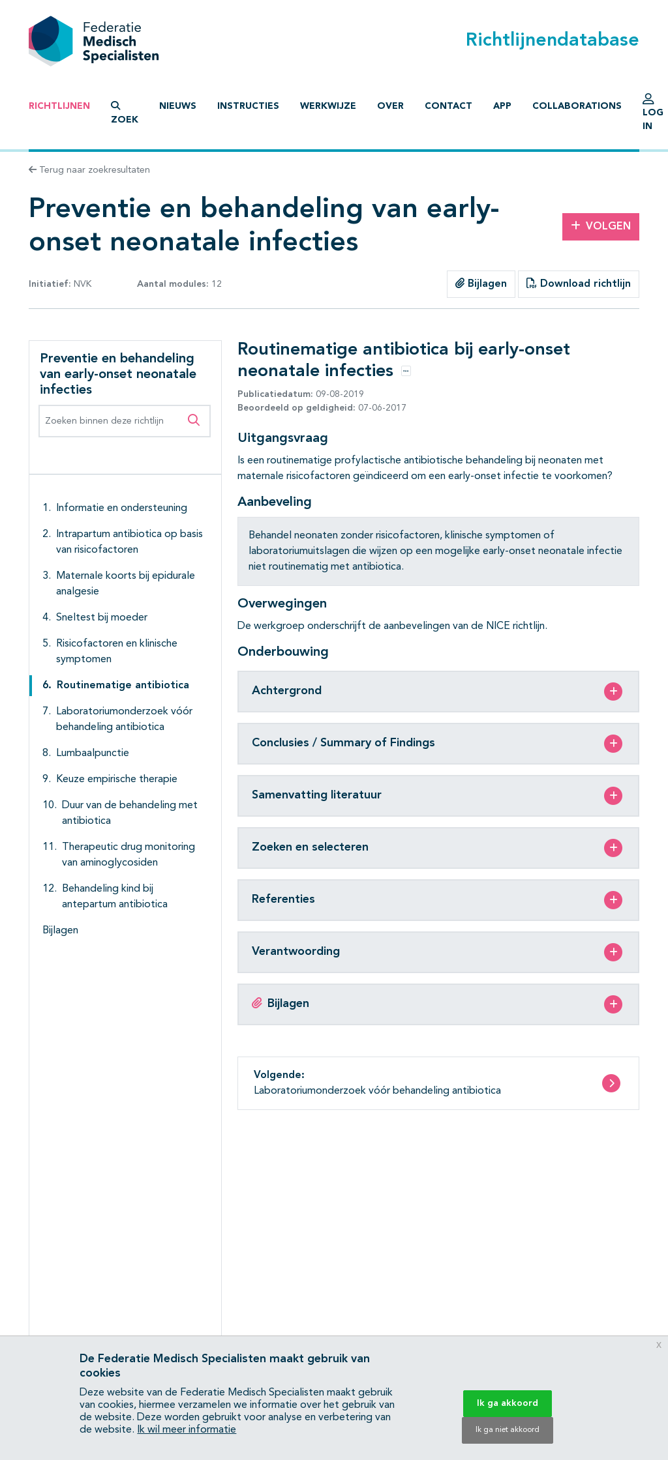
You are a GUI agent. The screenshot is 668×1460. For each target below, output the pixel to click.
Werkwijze (328, 106)
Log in (653, 115)
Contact (448, 106)
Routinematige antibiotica (123, 685)
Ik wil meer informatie (186, 1430)
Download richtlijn (578, 283)
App (502, 106)
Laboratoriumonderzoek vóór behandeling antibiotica (124, 720)
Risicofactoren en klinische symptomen (116, 652)
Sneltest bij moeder (101, 618)
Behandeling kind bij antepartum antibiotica (115, 897)
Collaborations (577, 106)
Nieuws (177, 106)
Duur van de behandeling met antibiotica (130, 813)
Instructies (248, 106)
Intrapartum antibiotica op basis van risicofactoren (129, 542)
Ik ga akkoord (507, 1403)
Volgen (601, 226)
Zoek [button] (124, 112)
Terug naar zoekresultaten (89, 170)
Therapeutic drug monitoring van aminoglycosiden (128, 855)
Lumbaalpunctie (92, 753)
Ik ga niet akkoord (507, 1430)
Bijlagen (481, 283)
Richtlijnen (59, 106)
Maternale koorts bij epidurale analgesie (125, 584)
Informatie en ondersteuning (121, 508)
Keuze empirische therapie (116, 779)
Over (390, 106)
